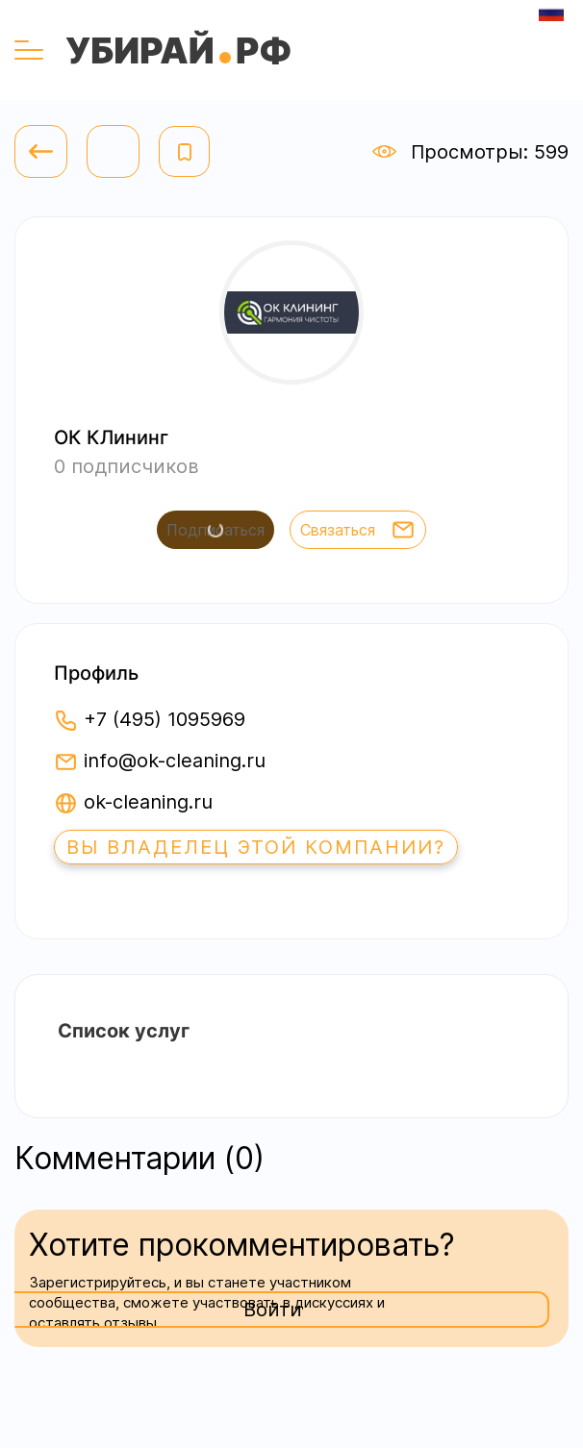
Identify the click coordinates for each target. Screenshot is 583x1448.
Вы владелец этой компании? (255, 847)
